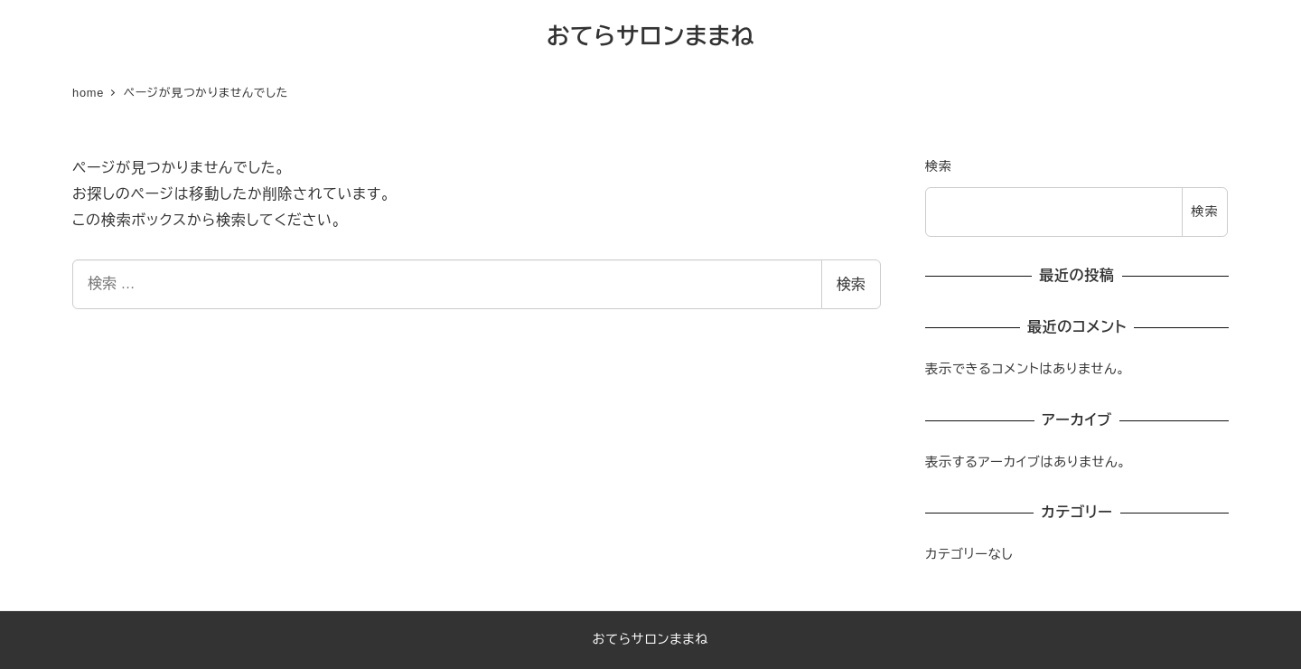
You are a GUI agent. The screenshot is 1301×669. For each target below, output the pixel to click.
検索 (851, 284)
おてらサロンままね (650, 36)
